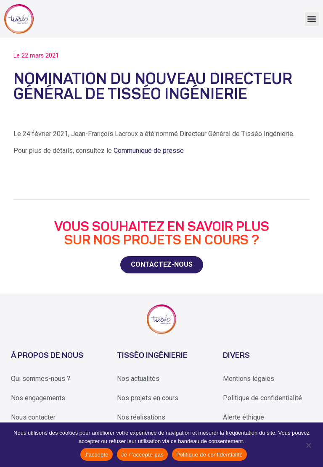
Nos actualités (138, 379)
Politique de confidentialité (262, 398)
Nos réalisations (141, 417)
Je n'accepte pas (142, 454)
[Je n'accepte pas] (308, 445)
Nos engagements (38, 398)
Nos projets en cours (147, 398)
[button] (312, 19)
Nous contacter (33, 417)
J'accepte (97, 454)
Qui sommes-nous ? (40, 379)
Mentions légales (248, 379)
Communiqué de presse (149, 151)
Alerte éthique (243, 417)
